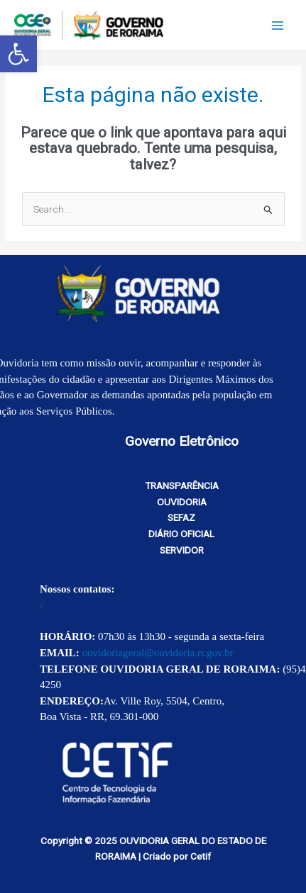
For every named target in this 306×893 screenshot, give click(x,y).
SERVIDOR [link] (182, 550)
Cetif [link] (200, 856)
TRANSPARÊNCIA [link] (182, 485)
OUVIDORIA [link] (182, 501)
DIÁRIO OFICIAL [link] (181, 533)
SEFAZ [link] (181, 517)
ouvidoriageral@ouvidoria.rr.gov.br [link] (158, 652)
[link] (18, 53)
